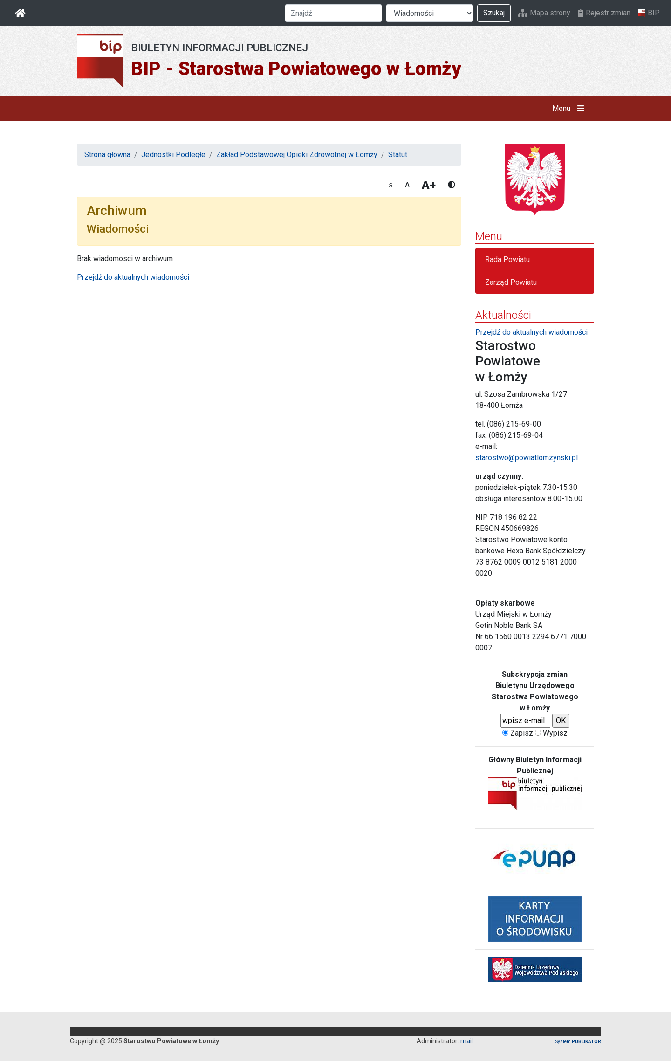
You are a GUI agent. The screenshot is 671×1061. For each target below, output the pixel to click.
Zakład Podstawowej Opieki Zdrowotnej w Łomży (296, 154)
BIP (649, 13)
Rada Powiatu (507, 259)
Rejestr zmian (604, 12)
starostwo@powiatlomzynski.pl (526, 457)
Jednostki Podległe (173, 154)
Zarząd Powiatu (511, 282)
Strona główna (107, 154)
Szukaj (494, 12)
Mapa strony (544, 12)
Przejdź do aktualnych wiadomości (133, 277)
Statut (397, 154)
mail (466, 1041)
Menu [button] (570, 108)
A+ (429, 185)
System (578, 1041)
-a (389, 184)
